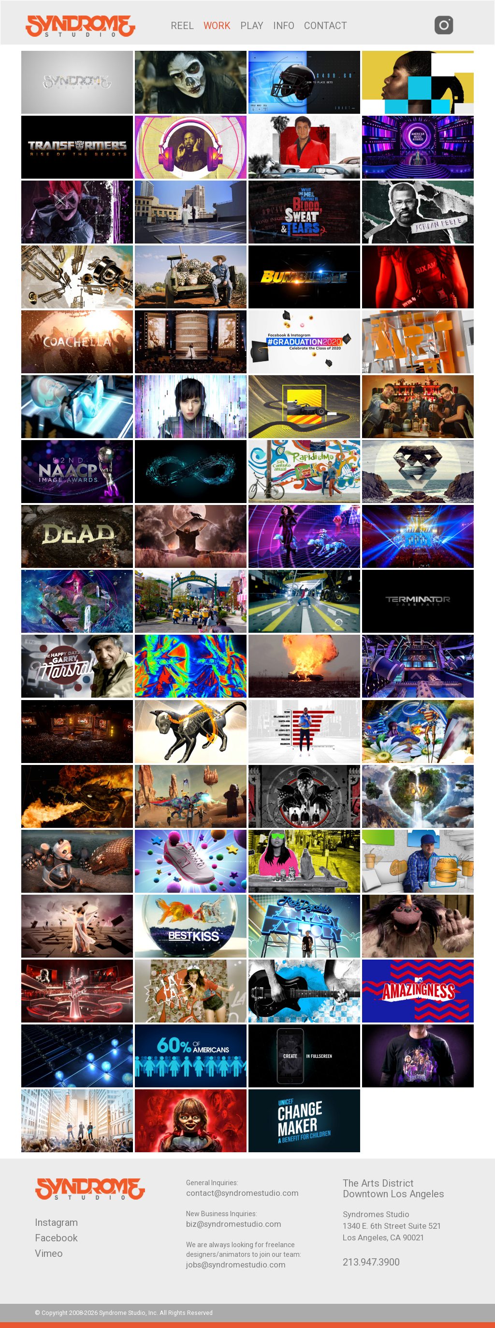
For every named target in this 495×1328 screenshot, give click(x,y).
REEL (182, 25)
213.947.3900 (371, 1262)
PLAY (251, 25)
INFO (283, 25)
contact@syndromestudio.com (242, 1193)
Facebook (56, 1238)
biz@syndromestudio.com (233, 1224)
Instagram (56, 1222)
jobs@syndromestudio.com (236, 1264)
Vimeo (49, 1253)
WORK (217, 25)
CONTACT (325, 25)
